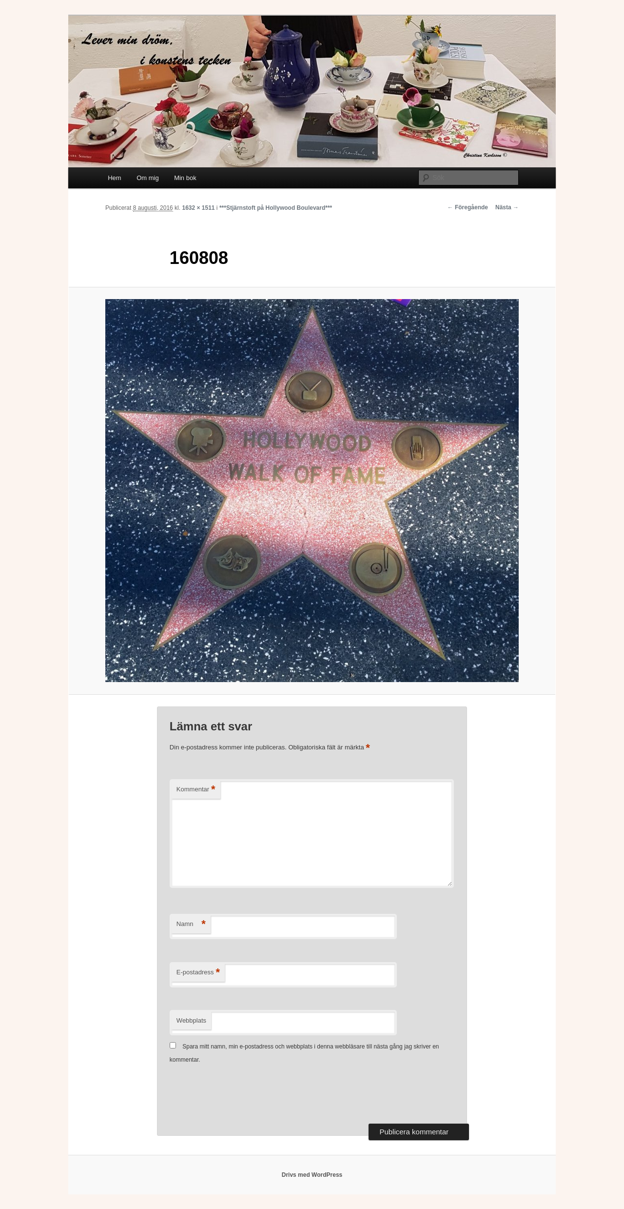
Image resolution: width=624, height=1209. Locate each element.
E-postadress (198, 973)
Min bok (185, 177)
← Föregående (468, 207)
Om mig (147, 177)
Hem (114, 177)
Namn (191, 924)
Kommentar (195, 790)
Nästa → (507, 207)
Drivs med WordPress (312, 1174)
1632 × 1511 (198, 207)
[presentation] (244, 1095)
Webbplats (191, 1020)
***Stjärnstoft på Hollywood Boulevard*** (275, 207)
